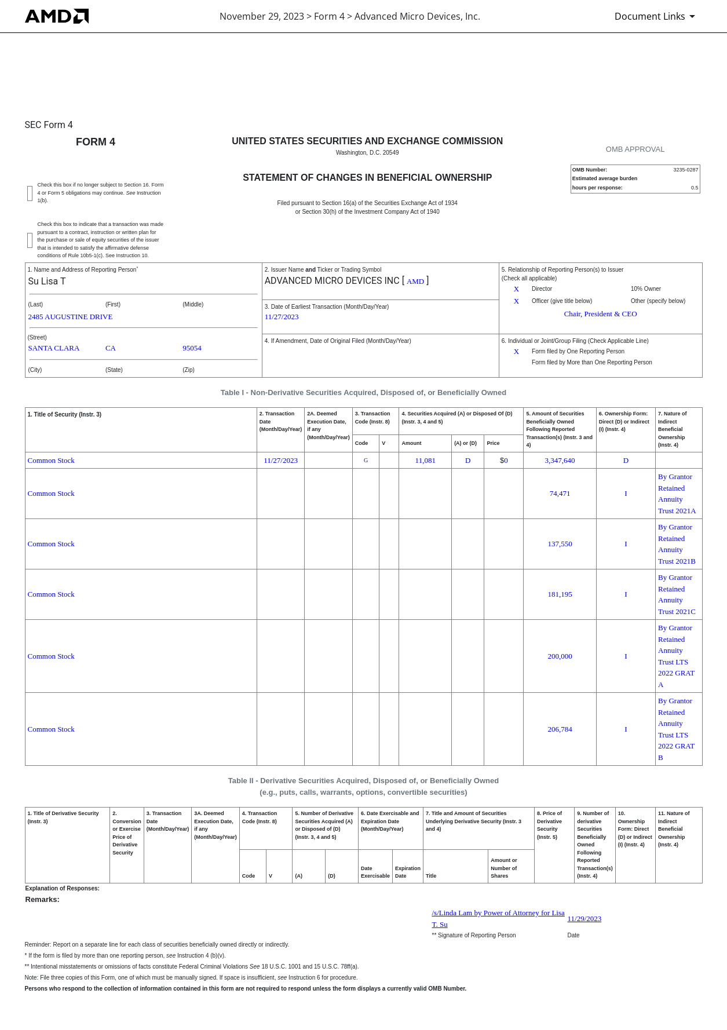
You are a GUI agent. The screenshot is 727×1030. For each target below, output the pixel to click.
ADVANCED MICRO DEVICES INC (332, 280)
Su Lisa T (47, 281)
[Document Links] (657, 16)
